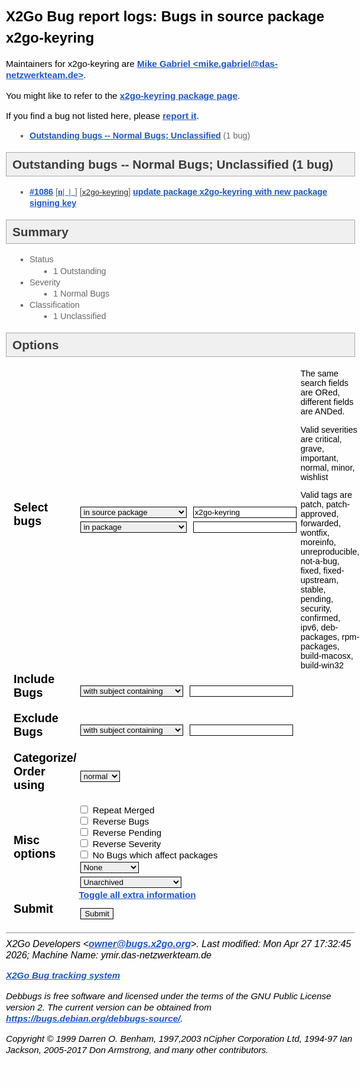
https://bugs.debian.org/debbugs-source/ (93, 1018)
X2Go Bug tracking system (63, 975)
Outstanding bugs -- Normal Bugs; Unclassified (125, 135)
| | (66, 192)
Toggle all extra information (137, 895)
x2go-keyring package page (179, 96)
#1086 (41, 192)
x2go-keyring (105, 192)
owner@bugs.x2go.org (140, 944)
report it (179, 116)
